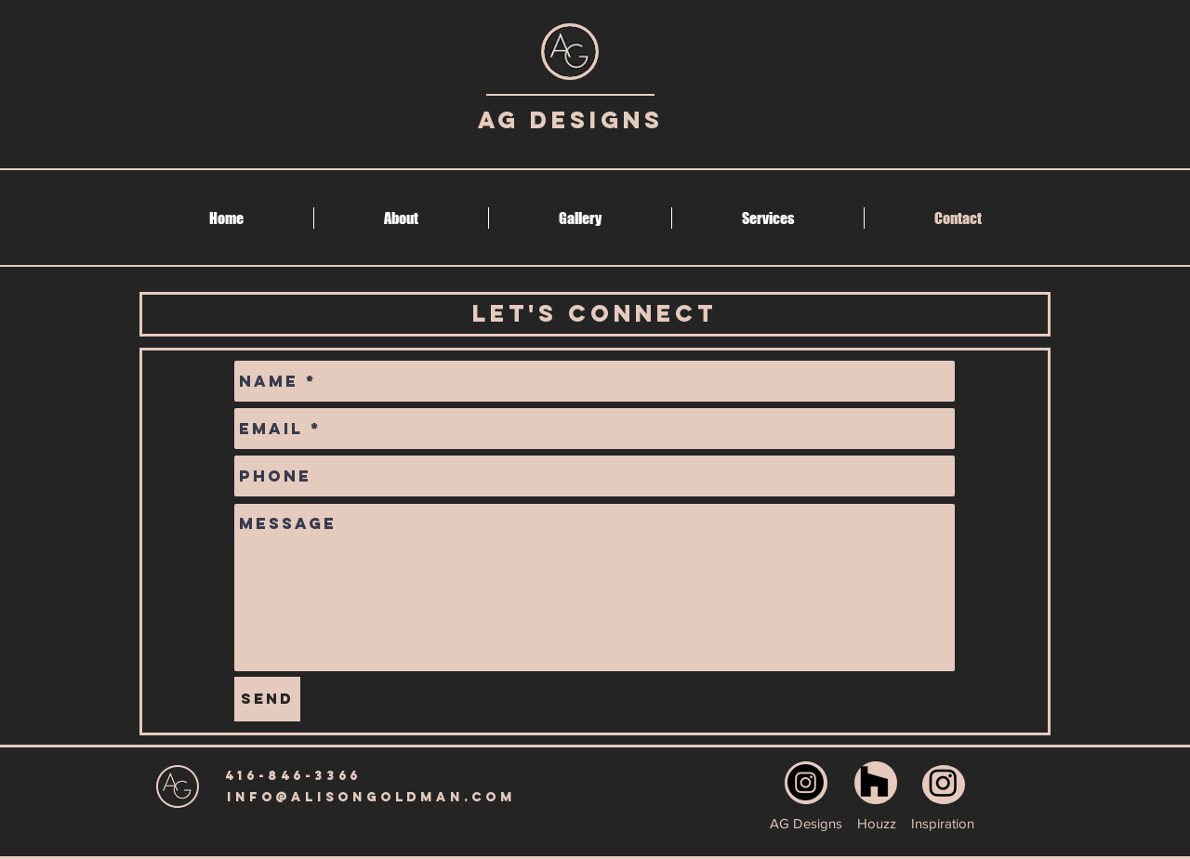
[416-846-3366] (293, 775)
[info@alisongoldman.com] (371, 797)
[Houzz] (874, 782)
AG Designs (571, 120)
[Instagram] (805, 782)
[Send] (267, 699)
